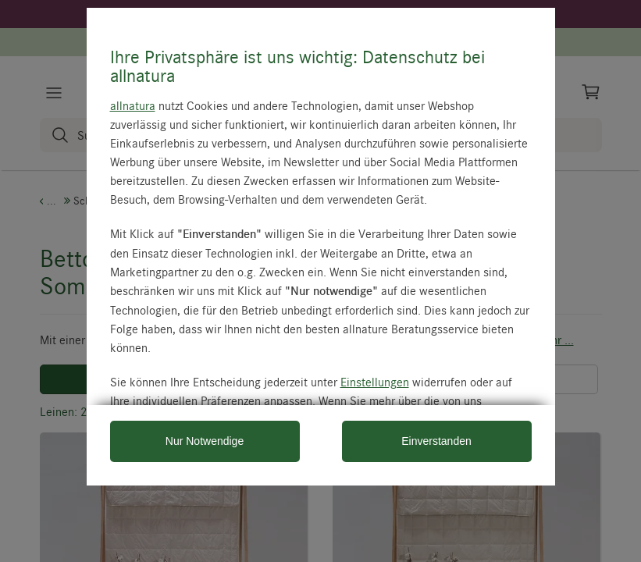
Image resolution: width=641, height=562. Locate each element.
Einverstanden (436, 441)
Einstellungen (374, 381)
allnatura (132, 105)
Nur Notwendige (205, 441)
